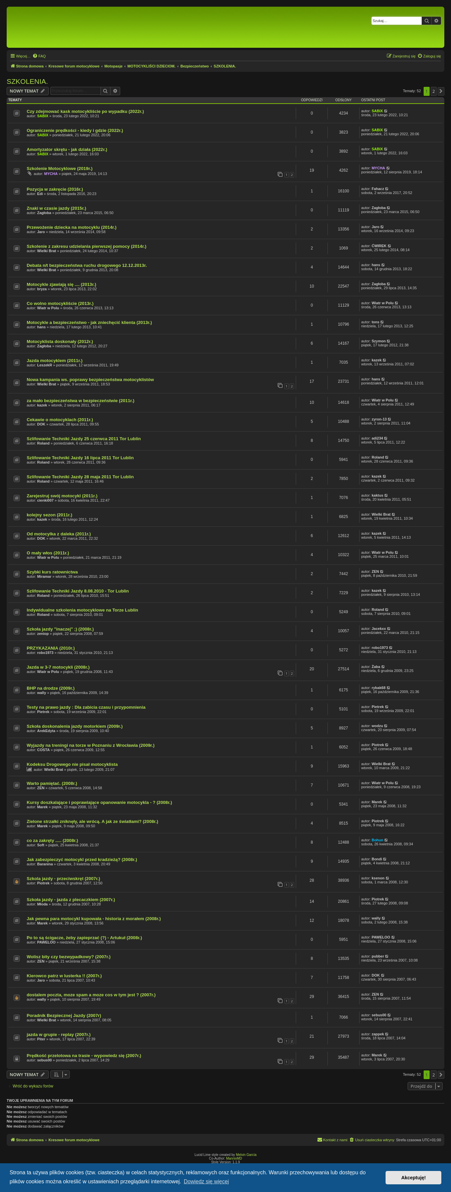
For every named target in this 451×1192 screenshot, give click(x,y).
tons (375, 322)
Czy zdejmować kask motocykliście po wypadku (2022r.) (85, 111)
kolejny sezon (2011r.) (49, 514)
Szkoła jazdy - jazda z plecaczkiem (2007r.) (71, 899)
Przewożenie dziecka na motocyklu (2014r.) (72, 227)
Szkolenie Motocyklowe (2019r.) (59, 168)
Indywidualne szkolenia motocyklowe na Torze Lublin (82, 610)
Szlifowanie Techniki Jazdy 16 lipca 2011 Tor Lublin (80, 457)
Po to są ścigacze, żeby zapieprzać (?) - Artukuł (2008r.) (84, 937)
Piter (41, 1039)
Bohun (377, 840)
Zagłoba (44, 213)
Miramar (44, 576)
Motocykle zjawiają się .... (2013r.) (61, 284)
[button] (441, 91)
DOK (41, 424)
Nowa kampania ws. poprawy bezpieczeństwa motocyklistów (90, 379)
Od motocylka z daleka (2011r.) (59, 533)
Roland (43, 443)
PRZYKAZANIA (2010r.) (51, 648)
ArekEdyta (46, 731)
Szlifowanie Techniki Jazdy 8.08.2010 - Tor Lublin (78, 590)
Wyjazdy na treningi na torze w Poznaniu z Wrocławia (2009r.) (91, 745)
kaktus (377, 495)
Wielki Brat (46, 251)
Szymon (379, 341)
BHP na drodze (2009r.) (50, 688)
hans (376, 265)
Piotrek (378, 745)
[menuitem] (39, 56)
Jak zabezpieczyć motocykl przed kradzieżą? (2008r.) (82, 859)
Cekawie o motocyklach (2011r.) (60, 419)
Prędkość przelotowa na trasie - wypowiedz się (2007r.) (84, 1055)
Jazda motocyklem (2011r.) (54, 360)
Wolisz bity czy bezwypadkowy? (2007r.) (68, 956)
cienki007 (45, 500)
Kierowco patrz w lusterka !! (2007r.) (64, 975)
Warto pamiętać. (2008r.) (52, 783)
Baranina (45, 864)
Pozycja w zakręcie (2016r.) (55, 189)
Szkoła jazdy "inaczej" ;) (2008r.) (60, 629)
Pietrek (43, 712)
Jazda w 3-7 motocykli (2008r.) (58, 667)
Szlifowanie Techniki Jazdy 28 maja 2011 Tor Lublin (80, 476)
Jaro (41, 232)
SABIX (42, 116)
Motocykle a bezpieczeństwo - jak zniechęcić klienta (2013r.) (89, 322)
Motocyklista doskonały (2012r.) (60, 341)
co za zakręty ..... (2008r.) (52, 840)
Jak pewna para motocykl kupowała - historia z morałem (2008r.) (94, 918)
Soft (40, 845)
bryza (42, 289)
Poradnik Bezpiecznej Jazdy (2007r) (64, 1015)
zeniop (43, 634)
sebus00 (379, 1015)
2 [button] (433, 91)
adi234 (377, 438)
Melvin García (246, 1155)
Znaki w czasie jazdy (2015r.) (56, 208)
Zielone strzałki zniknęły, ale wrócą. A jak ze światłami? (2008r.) (92, 821)
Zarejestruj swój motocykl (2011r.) (62, 495)
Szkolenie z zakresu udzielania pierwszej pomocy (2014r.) (86, 246)
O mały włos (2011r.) (48, 552)
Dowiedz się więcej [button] (206, 1181)
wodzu (377, 726)
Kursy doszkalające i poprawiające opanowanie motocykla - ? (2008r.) (99, 802)
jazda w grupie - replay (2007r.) (58, 1034)
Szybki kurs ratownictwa (52, 571)
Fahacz (378, 189)
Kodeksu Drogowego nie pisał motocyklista (72, 764)
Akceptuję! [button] (413, 1177)
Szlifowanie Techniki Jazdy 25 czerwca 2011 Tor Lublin (84, 438)
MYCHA (50, 174)
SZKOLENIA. (27, 81)
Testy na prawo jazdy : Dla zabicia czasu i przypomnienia (86, 707)
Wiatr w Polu (48, 308)
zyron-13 (379, 419)
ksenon (378, 878)
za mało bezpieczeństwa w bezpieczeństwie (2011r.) (80, 400)
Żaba (376, 667)
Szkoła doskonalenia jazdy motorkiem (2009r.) (75, 726)
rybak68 (379, 688)
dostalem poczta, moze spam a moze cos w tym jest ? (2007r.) (91, 994)
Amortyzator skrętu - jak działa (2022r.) (67, 149)
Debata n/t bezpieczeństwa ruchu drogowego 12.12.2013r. (87, 265)
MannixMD (234, 1158)
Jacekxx (379, 629)
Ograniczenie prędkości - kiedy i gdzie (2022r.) (75, 130)
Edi (40, 194)
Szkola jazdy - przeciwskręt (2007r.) (63, 878)
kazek (377, 360)
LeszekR (44, 365)
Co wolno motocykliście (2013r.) (60, 303)
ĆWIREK (379, 246)
